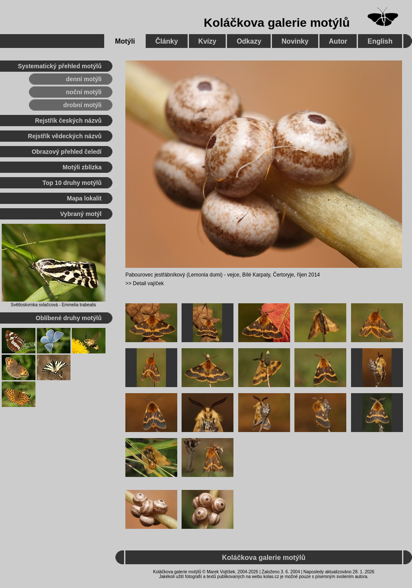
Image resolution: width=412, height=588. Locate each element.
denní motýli (84, 79)
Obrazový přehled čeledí (67, 151)
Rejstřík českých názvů (68, 120)
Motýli (125, 41)
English (380, 41)
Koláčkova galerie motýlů (277, 22)
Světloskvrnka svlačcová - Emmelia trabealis (53, 304)
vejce (233, 275)
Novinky (294, 41)
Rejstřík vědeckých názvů (65, 136)
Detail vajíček (148, 283)
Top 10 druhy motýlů (72, 182)
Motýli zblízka (82, 167)
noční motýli (84, 92)
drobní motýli (82, 105)
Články (166, 41)
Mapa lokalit (84, 198)
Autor (338, 41)
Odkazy (248, 41)
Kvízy (207, 41)
